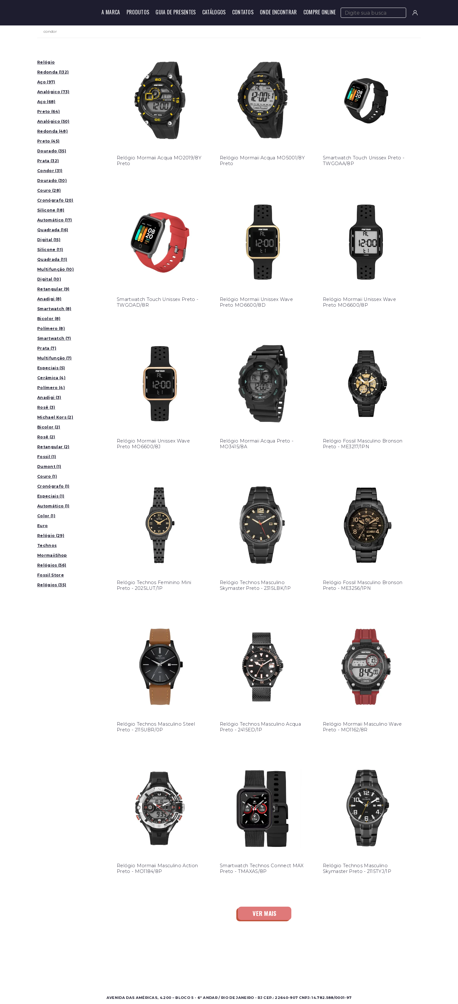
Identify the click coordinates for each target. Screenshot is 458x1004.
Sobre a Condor (203, 957)
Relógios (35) (51, 584)
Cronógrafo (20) (55, 200)
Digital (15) (48, 239)
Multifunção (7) (54, 358)
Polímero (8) (51, 328)
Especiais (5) (51, 368)
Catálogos (214, 12)
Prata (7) (46, 348)
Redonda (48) (52, 131)
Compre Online (319, 12)
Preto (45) (48, 141)
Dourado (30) (52, 180)
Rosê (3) (46, 407)
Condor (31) (50, 170)
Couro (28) (49, 190)
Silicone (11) (50, 249)
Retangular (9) (53, 289)
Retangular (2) (53, 446)
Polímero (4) (51, 387)
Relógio (46, 62)
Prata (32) (48, 160)
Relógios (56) (51, 565)
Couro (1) (47, 476)
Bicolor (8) (49, 318)
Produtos (138, 12)
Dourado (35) (51, 151)
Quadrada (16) (52, 229)
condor (50, 31)
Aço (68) (46, 101)
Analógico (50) (53, 121)
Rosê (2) (46, 437)
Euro (42, 525)
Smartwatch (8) (54, 308)
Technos (47, 545)
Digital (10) (49, 279)
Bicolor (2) (48, 427)
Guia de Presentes (176, 12)
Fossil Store (50, 575)
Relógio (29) (50, 535)
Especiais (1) (50, 496)
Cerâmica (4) (51, 377)
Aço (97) (46, 82)
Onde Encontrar (278, 12)
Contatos (243, 12)
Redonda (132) (53, 72)
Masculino (102, 957)
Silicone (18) (50, 210)
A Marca (110, 12)
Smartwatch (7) (54, 338)
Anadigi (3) (49, 397)
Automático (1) (53, 506)
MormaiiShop (52, 555)
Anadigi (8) (49, 298)
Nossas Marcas (202, 972)
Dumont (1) (49, 466)
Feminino (102, 964)
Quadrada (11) (52, 259)
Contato (286, 957)
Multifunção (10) (55, 269)
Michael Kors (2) (55, 417)
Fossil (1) (46, 456)
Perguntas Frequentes (302, 964)
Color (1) (46, 515)
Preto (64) (48, 111)
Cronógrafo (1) (53, 486)
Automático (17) (54, 220)
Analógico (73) (53, 91)
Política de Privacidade (303, 972)
